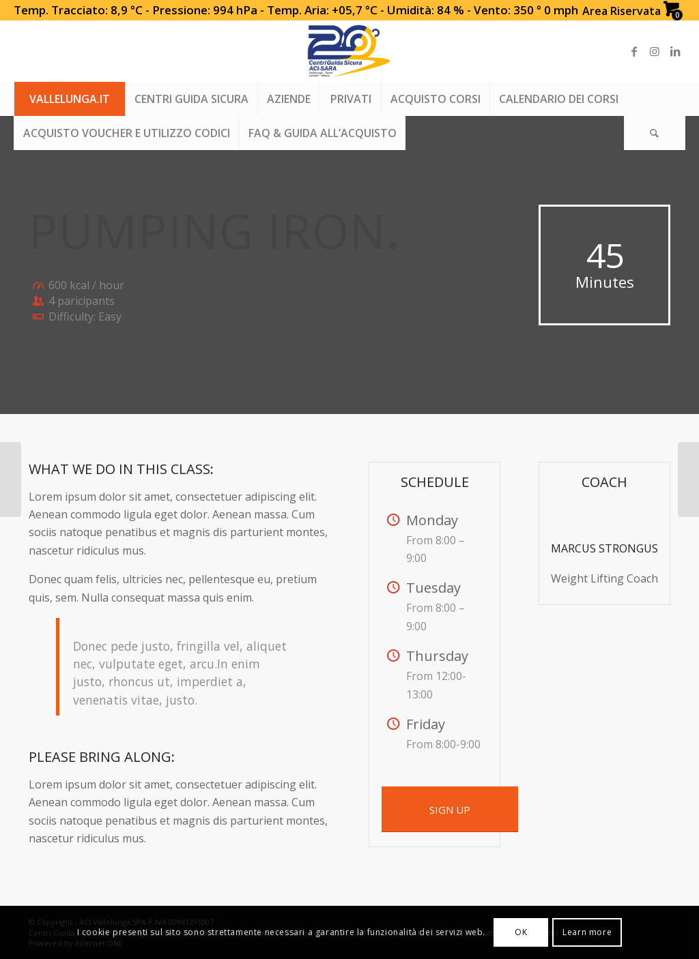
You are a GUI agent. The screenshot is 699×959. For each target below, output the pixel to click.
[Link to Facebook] (634, 51)
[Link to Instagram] (654, 51)
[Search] (654, 133)
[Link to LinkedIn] (675, 51)
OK (521, 932)
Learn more (587, 932)
